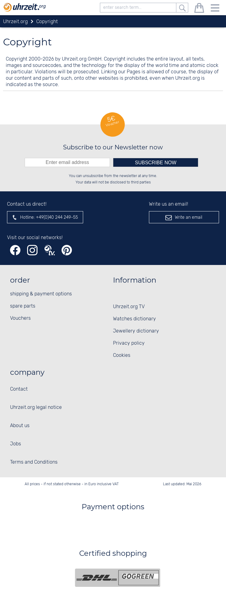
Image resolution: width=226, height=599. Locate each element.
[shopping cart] (199, 9)
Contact (19, 389)
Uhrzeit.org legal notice (36, 407)
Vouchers (20, 318)
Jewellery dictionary (136, 331)
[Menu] (215, 9)
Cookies (121, 355)
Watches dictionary (134, 319)
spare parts (22, 306)
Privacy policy (129, 343)
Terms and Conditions (34, 462)
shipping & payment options (41, 294)
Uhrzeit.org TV (129, 307)
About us (20, 426)
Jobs (15, 444)
